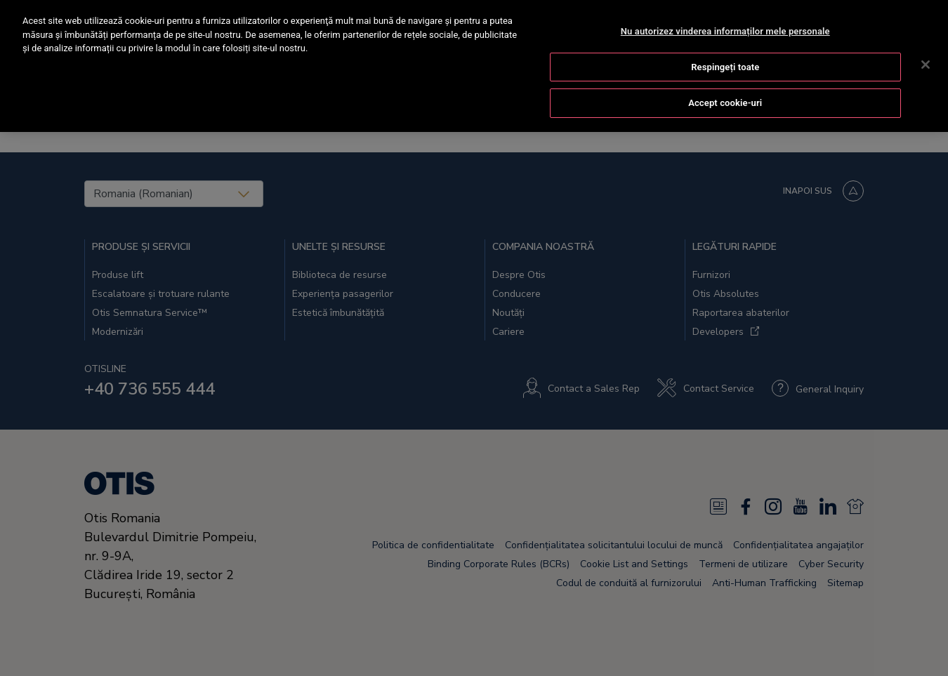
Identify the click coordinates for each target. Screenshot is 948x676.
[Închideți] (925, 62)
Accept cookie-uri (725, 100)
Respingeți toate (725, 65)
